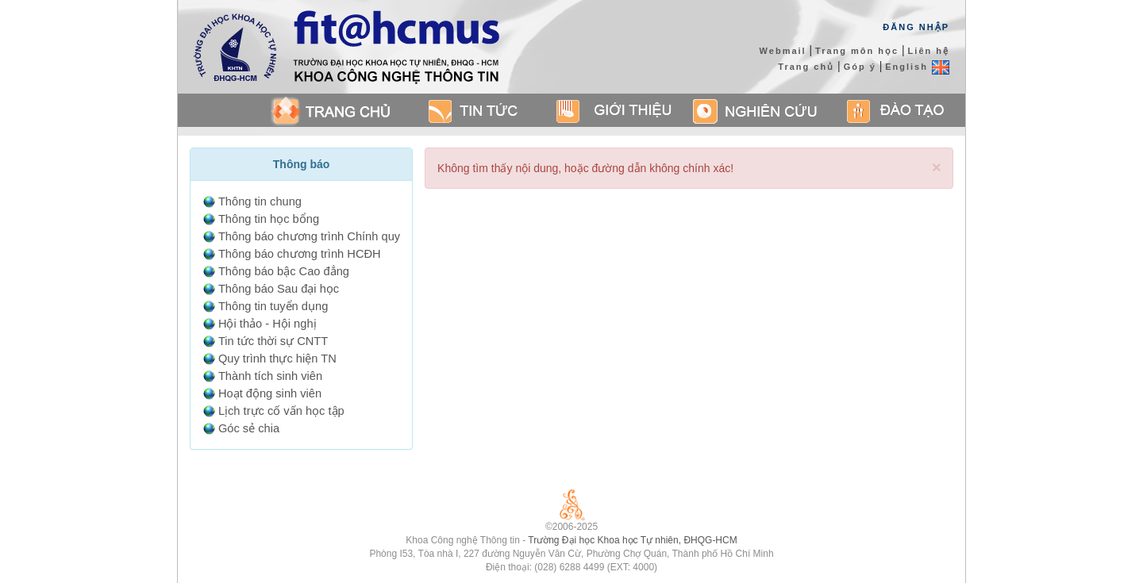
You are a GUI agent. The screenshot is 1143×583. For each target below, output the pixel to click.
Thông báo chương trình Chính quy (309, 236)
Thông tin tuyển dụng (273, 306)
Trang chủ (806, 66)
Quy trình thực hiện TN (277, 358)
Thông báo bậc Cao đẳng (283, 271)
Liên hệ (928, 51)
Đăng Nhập (916, 27)
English (917, 66)
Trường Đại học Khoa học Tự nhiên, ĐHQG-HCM (632, 540)
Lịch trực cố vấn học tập (281, 411)
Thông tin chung (260, 201)
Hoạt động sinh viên (269, 393)
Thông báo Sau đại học (278, 288)
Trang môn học (857, 51)
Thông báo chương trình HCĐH (299, 253)
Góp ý (860, 66)
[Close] (936, 167)
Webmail (783, 51)
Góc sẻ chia (248, 428)
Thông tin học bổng (268, 219)
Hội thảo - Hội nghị (267, 323)
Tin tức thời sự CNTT (273, 341)
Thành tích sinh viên (270, 376)
